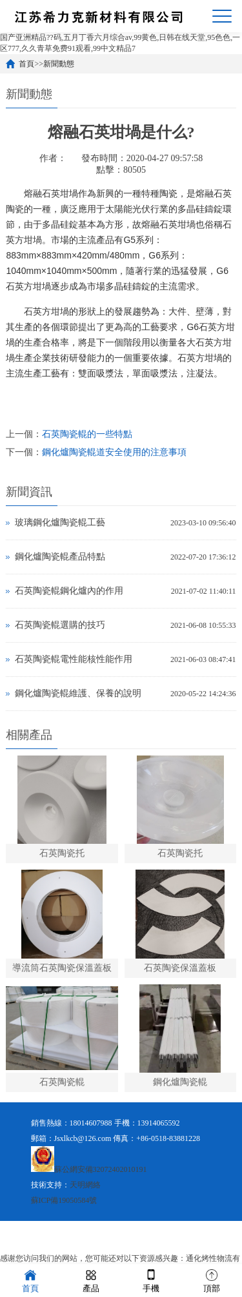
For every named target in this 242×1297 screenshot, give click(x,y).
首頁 (26, 63)
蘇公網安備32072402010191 (100, 1169)
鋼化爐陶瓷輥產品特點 (60, 556)
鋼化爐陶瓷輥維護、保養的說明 (78, 693)
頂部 (211, 1280)
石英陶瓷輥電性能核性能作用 (73, 659)
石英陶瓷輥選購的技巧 (60, 625)
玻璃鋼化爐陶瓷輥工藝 (60, 522)
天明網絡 (85, 1184)
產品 (91, 1280)
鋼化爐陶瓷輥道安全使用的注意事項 (114, 452)
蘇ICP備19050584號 (64, 1200)
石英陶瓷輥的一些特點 (87, 434)
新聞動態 (58, 63)
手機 (151, 1280)
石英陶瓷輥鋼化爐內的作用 (69, 591)
